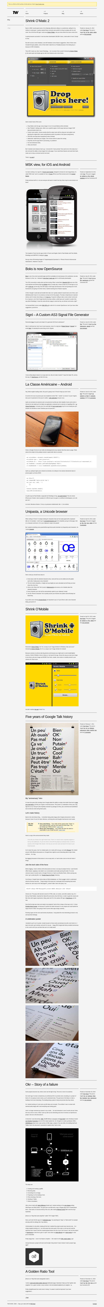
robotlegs (82, 178)
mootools (93, 396)
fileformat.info (50, 587)
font (85, 523)
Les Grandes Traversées (31, 1121)
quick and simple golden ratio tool (38, 1283)
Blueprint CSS (66, 282)
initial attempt (59, 1232)
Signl (30, 328)
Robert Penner (65, 326)
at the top (31, 286)
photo (91, 32)
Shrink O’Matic (51, 32)
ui (89, 280)
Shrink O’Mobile (35, 649)
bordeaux (90, 1096)
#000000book (28, 1123)
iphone (92, 176)
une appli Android (62, 496)
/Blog (8, 19)
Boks (26, 276)
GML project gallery (66, 1238)
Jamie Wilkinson (42, 1205)
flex (88, 32)
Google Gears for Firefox (48, 875)
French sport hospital (48, 172)
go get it (32, 157)
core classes (67, 1205)
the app (36, 709)
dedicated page (47, 1220)
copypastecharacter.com (50, 521)
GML (42, 1119)
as (86, 32)
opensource (85, 280)
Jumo (46, 255)
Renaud (69, 850)
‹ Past (8, 28)
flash (87, 396)
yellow (95, 32)
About (81, 12)
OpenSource (35, 377)
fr (89, 396)
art (86, 728)
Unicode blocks (42, 599)
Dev (84, 30)
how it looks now (40, 4)
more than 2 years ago (48, 278)
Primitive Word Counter (31, 906)
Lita (64, 879)
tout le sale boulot (57, 406)
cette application (53, 398)
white (91, 523)
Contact (95, 1304)
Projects (46, 12)
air (84, 32)
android (84, 176)
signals (88, 326)
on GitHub (44, 284)
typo (88, 523)
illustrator (84, 1098)
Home (27, 12)
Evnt (32, 322)
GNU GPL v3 (45, 305)
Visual (87, 30)
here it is (48, 297)
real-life (92, 730)
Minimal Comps (61, 1209)
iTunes (50, 174)
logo (89, 1098)
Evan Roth (62, 1119)
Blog (63, 12)
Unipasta (31, 529)
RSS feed (32, 1304)
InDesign (91, 728)
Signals (72, 326)
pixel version (69, 1232)
